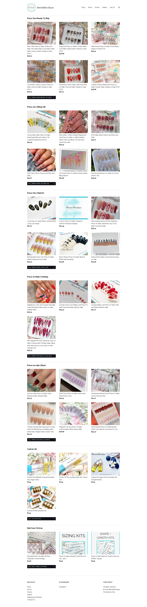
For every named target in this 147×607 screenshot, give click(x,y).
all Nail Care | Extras (37, 566)
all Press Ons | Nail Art (38, 267)
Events (97, 7)
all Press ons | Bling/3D (38, 183)
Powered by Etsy (109, 592)
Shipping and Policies (34, 597)
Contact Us (31, 600)
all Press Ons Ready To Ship (40, 97)
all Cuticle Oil (34, 518)
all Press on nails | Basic (39, 439)
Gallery (104, 7)
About (90, 7)
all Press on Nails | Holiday (40, 356)
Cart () (112, 7)
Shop (83, 7)
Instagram (62, 587)
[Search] (119, 8)
